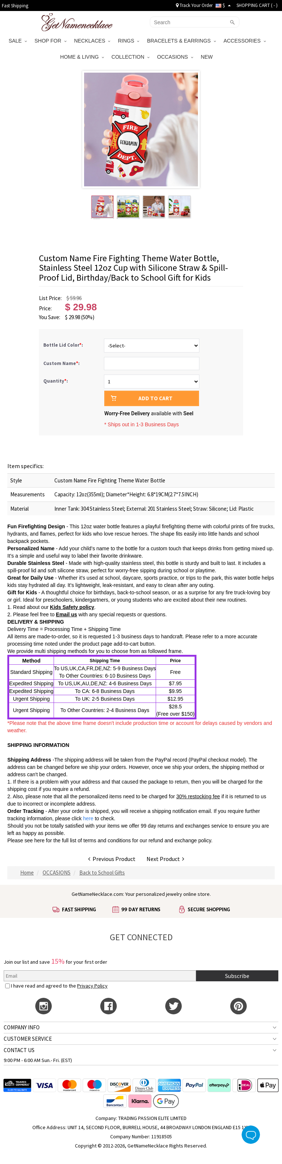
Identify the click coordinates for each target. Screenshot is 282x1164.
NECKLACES (92, 41)
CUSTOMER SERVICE (28, 1038)
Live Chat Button (251, 1134)
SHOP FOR (50, 41)
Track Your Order (194, 5)
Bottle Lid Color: (63, 345)
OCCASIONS (175, 57)
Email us (66, 614)
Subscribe (237, 975)
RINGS (128, 41)
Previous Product (111, 858)
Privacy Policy (92, 985)
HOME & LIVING (82, 57)
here (39, 840)
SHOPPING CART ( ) (257, 5)
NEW (207, 57)
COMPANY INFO (22, 1027)
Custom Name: (62, 363)
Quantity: (55, 381)
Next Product (165, 858)
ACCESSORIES (245, 41)
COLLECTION (130, 57)
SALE (17, 41)
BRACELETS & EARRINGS (181, 41)
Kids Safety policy (72, 607)
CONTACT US (19, 1050)
